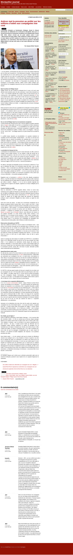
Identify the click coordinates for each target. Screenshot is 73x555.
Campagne (22, 11)
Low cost (35, 375)
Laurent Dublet (28, 375)
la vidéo (15, 118)
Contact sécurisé (15, 7)
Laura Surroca (62, 145)
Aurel (60, 139)
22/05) (52, 51)
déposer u (3, 212)
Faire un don (24, 7)
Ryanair (25, 376)
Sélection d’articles (47, 7)
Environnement (34, 11)
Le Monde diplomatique (64, 168)
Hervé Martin (12, 375)
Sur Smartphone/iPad (65, 90)
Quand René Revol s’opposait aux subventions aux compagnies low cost (19, 366)
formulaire (16, 212)
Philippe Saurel (13, 376)
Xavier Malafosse (63, 148)
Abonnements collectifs (65, 98)
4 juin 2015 (7, 496)
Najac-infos (61, 132)
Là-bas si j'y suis (63, 167)
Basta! (60, 162)
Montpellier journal (10, 2)
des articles (66, 80)
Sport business (26, 13)
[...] (54, 129)
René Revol (20, 376)
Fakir (60, 165)
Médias (47, 11)
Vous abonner (61, 40)
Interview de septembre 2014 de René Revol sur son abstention (17, 368)
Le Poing (61, 143)
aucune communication (12, 282)
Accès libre (11, 11)
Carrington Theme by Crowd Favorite (63, 546)
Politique (3, 13)
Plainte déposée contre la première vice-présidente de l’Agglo (51, 123)
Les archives (38, 7)
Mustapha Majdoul (5, 376)
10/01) (46, 58)
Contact (8, 7)
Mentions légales (62, 179)
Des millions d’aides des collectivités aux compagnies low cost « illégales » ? (20, 364)
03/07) (46, 91)
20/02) (51, 102)
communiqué (10, 287)
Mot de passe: (61, 33)
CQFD (60, 164)
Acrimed (61, 161)
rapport (6, 125)
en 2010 (21, 254)
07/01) (53, 64)
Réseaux (8, 13)
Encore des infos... (49, 132)
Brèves (17, 11)
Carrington (22, 547)
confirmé (20, 177)
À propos (3, 7)
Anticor (7, 375)
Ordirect (61, 134)
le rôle (36, 101)
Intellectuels (42, 11)
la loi (28, 194)
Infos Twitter (31, 7)
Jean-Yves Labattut (20, 375)
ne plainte (8, 212)
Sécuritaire (14, 13)
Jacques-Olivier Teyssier (8, 378)
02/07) (53, 96)
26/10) (46, 76)
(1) (35, 95)
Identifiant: (60, 30)
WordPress (7, 547)
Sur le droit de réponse (65, 92)
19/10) (51, 80)
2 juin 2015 (7, 395)
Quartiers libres (62, 170)
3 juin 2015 (7, 449)
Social (19, 13)
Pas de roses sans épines (65, 142)
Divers (27, 11)
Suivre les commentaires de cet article (9, 389)
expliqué (17, 262)
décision (34, 158)
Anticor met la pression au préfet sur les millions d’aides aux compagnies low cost (21, 23)
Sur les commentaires (65, 93)
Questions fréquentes (65, 88)
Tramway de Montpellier (64, 151)
